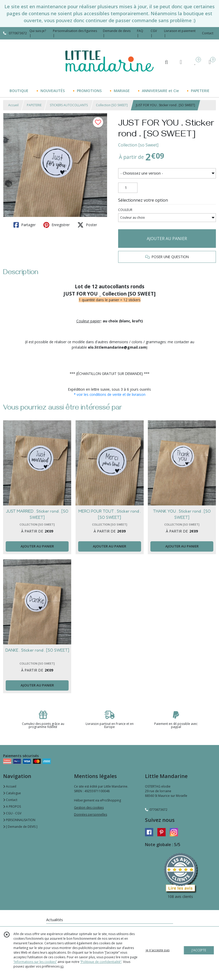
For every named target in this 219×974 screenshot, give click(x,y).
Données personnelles (90, 814)
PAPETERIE (34, 105)
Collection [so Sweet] (138, 145)
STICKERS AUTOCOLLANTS (69, 105)
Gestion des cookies (89, 807)
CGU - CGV (12, 813)
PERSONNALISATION (19, 820)
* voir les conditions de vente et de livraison (109, 394)
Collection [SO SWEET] (112, 105)
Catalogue (12, 793)
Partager (24, 225)
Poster (87, 225)
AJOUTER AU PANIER (167, 238)
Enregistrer (56, 225)
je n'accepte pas (157, 950)
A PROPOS (12, 806)
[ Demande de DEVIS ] (20, 826)
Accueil (13, 105)
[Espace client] (181, 61)
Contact (207, 33)
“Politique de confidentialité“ (100, 962)
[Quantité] (127, 188)
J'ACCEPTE (199, 950)
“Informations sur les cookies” (35, 962)
